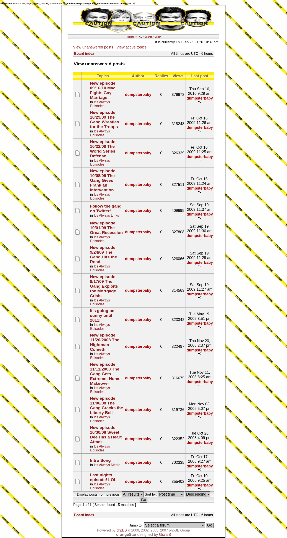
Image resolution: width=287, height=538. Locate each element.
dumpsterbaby (138, 94)
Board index (84, 53)
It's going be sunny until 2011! (102, 315)
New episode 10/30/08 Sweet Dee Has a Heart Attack (106, 434)
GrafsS (165, 534)
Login (158, 36)
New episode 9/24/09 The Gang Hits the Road (103, 254)
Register (130, 36)
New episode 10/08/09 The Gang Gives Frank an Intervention (102, 180)
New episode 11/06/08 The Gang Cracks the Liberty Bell (106, 405)
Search (149, 36)
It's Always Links (106, 215)
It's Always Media (107, 465)
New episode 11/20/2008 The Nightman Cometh (104, 342)
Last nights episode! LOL (103, 477)
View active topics (131, 47)
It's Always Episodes (100, 104)
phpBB (121, 530)
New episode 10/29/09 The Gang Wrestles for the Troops (104, 119)
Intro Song (100, 460)
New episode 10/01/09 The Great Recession (106, 228)
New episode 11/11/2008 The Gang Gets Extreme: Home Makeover (105, 374)
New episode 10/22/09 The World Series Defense (102, 148)
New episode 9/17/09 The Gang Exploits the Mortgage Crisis (104, 286)
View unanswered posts (93, 47)
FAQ (139, 36)
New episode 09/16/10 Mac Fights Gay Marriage (102, 90)
